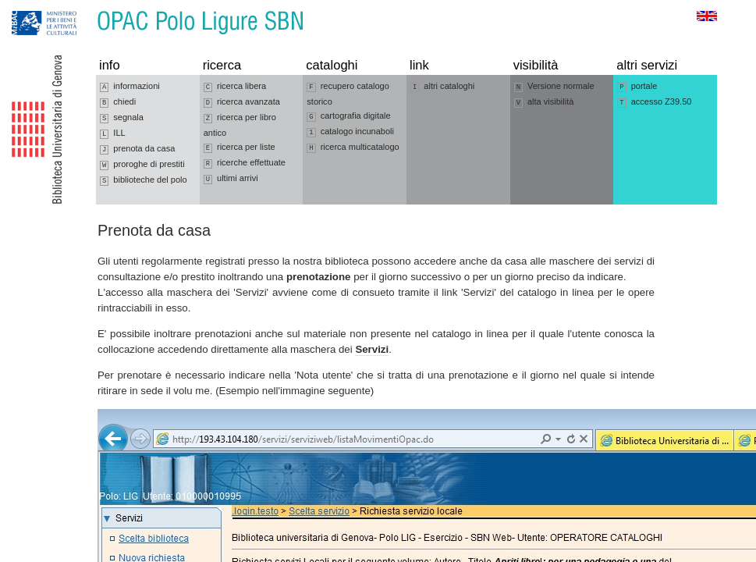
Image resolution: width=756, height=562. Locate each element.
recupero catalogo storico (348, 93)
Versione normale (554, 86)
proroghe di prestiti (142, 164)
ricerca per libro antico (240, 124)
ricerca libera (235, 86)
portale (637, 86)
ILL (113, 133)
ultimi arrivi (231, 178)
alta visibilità (544, 102)
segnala (122, 117)
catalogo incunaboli (350, 131)
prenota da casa (137, 149)
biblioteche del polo (143, 180)
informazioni (130, 86)
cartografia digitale (348, 116)
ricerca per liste (239, 147)
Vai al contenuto (88, 7)
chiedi (118, 102)
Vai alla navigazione (30, 7)
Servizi (372, 349)
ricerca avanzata (242, 102)
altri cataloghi (442, 86)
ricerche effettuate (245, 163)
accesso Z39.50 (654, 102)
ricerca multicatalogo (353, 147)
